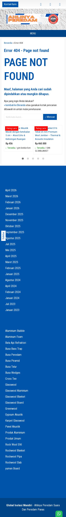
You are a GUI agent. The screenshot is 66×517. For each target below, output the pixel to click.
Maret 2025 (11, 262)
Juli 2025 (10, 244)
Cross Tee (11, 378)
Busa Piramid (12, 360)
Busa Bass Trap (13, 348)
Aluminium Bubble (15, 330)
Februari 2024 (13, 292)
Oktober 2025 (12, 226)
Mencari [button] (50, 117)
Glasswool (10, 384)
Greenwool (11, 408)
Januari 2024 (12, 298)
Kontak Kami (10, 4)
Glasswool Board (14, 402)
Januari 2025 (12, 274)
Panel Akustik (12, 426)
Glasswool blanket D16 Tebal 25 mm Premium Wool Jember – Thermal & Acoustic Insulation (47, 133)
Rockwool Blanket (15, 450)
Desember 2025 (14, 214)
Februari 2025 (13, 268)
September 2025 (14, 232)
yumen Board (12, 468)
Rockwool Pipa (13, 456)
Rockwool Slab (13, 462)
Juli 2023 (10, 304)
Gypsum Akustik (14, 414)
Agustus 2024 (12, 280)
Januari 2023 (12, 310)
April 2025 (11, 256)
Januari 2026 (12, 208)
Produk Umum (13, 438)
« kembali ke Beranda (15, 105)
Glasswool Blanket (15, 396)
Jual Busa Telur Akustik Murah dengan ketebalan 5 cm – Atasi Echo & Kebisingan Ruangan (18, 133)
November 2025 (14, 220)
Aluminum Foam (14, 336)
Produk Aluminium (15, 432)
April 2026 (11, 190)
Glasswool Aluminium (16, 390)
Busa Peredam (13, 354)
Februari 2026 (13, 202)
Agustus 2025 (12, 238)
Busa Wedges (12, 372)
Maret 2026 (11, 196)
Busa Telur (11, 366)
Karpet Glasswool (14, 420)
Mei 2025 (10, 250)
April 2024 (11, 286)
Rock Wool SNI (13, 444)
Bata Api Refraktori (15, 342)
